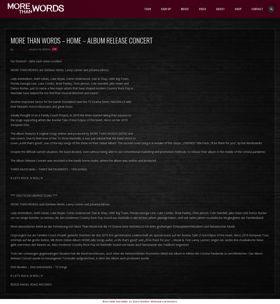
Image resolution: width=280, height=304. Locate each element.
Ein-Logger (21, 49)
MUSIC (185, 9)
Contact (257, 9)
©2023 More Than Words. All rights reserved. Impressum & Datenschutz (140, 301)
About (220, 9)
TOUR (147, 9)
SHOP (238, 9)
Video (202, 9)
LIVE (54, 49)
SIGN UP (166, 9)
